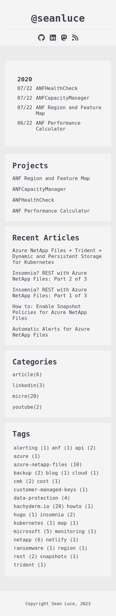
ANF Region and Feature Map (51, 178)
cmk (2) (24, 481)
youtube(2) (27, 407)
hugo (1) (25, 515)
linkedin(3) (28, 385)
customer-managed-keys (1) (51, 490)
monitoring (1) (76, 531)
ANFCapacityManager (62, 98)
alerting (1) (31, 448)
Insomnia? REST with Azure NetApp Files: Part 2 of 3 (49, 276)
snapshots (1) (59, 556)
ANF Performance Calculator (58, 126)
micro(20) (25, 396)
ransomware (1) (34, 548)
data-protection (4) (42, 498)
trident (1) (30, 565)
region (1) (73, 548)
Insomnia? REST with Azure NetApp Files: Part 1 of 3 (49, 293)
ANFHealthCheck (57, 88)
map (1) (68, 523)
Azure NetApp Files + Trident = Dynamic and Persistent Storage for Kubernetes (57, 256)
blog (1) (58, 473)
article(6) (27, 374)
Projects (30, 166)
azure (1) (27, 456)
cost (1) (49, 481)
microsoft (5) (33, 531)
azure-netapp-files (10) (48, 464)
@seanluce (58, 18)
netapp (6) (28, 540)
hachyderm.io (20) (39, 506)
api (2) (85, 448)
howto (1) (80, 506)
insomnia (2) (58, 515)
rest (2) (25, 556)
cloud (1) (85, 473)
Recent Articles (45, 238)
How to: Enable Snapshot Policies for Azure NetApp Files (49, 312)
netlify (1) (62, 540)
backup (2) (28, 473)
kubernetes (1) (34, 523)
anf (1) (62, 448)
